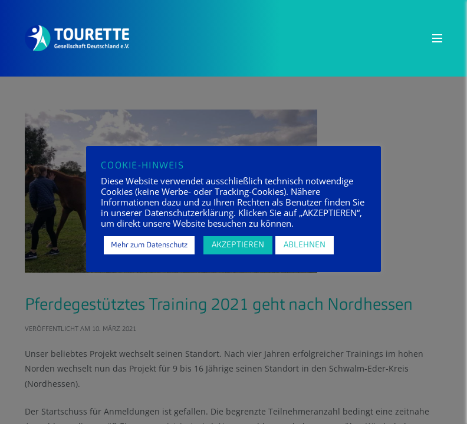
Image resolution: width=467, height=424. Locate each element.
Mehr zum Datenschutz (149, 245)
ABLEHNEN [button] (304, 245)
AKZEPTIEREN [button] (238, 245)
